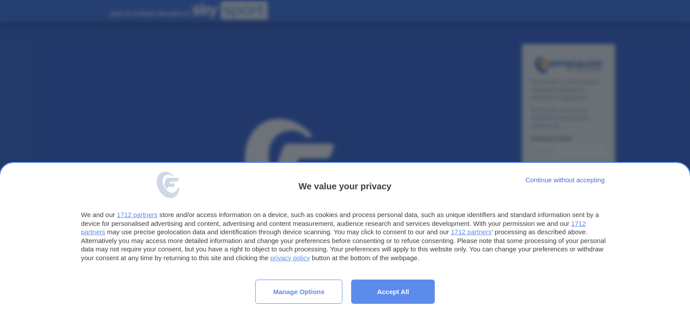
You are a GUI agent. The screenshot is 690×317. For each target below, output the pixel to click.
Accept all (393, 291)
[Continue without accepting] (565, 180)
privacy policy (290, 258)
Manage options (299, 291)
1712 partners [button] (137, 214)
